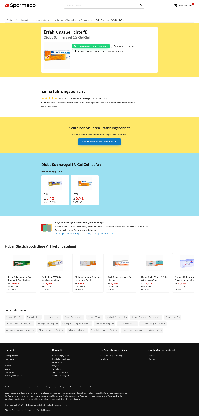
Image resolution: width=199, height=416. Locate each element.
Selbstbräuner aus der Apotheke (104, 330)
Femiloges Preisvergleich (47, 323)
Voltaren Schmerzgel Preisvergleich (146, 317)
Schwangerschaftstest (77, 330)
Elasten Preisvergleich (73, 317)
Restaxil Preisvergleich (104, 323)
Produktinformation (124, 46)
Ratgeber (56, 365)
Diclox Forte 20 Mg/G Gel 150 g (154, 277)
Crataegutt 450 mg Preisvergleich (76, 323)
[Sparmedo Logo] (20, 5)
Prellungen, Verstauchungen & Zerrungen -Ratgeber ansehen (84, 233)
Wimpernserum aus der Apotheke (20, 330)
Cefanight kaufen (172, 317)
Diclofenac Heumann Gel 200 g (121, 277)
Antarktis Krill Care (14, 317)
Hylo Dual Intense (52, 317)
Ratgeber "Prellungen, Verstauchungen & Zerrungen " (99, 51)
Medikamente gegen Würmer (153, 323)
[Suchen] (140, 5)
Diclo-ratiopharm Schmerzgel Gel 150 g (88, 277)
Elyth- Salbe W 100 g (51, 277)
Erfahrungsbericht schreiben (99, 141)
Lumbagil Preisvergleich (117, 317)
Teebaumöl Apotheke (127, 323)
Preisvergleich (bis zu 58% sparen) (91, 46)
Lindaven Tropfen (94, 317)
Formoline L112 (33, 317)
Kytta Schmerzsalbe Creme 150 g (21, 277)
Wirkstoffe (56, 369)
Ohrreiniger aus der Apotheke (51, 330)
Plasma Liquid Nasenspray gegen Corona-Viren (142, 330)
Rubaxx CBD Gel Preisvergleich (19, 323)
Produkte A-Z (58, 362)
